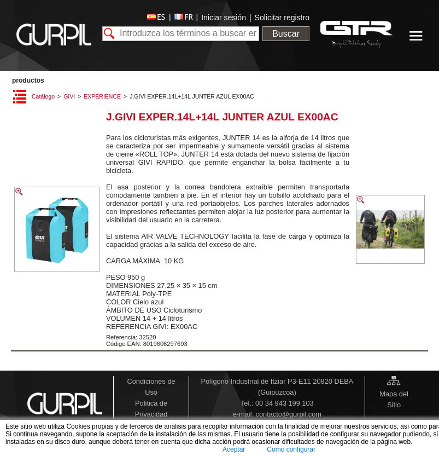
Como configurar (291, 449)
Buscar (286, 33)
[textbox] (180, 33)
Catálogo (43, 96)
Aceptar (234, 449)
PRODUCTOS (28, 80)
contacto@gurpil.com (288, 414)
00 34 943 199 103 (284, 403)
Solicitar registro (282, 17)
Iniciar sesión (223, 17)
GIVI (69, 96)
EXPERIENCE (102, 96)
